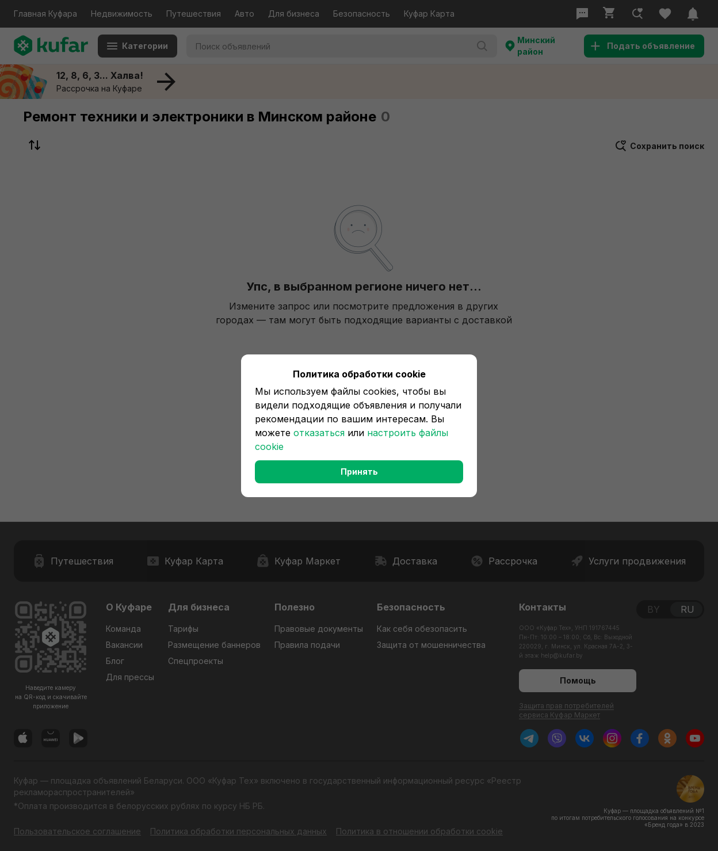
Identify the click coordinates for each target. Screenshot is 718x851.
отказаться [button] (319, 432)
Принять (359, 471)
